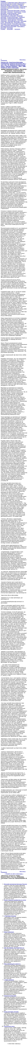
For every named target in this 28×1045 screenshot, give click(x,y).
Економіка (16, 7)
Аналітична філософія (13, 10)
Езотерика (3, 7)
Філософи (22, 25)
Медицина (20, 4)
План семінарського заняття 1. (12, 963)
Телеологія (4, 19)
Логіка (19, 13)
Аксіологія (3, 10)
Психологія (4, 6)
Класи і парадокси (9, 932)
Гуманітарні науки (12, 2)
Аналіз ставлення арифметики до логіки (15, 900)
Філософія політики (6, 23)
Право (21, 5)
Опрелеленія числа (9, 1026)
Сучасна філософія (12, 17)
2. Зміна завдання (9, 979)
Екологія (10, 7)
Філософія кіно (9, 22)
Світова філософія (13, 14)
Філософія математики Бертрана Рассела (15, 884)
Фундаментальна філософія (8, 26)
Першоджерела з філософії (8, 15)
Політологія (15, 5)
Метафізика (4, 14)
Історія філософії (12, 13)
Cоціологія (3, 2)
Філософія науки (18, 22)
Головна (3, 29)
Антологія (10, 11)
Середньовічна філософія (14, 18)
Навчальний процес (13, 6)
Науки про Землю (5, 5)
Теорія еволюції (12, 19)
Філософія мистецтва (14, 21)
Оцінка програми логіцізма (11, 1011)
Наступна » (23, 59)
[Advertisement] (14, 44)
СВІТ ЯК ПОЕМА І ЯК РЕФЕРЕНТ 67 (14, 948)
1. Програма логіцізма (10, 916)
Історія (14, 4)
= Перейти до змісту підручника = (14, 873)
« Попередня (4, 59)
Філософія (23, 6)
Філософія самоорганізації (11, 25)
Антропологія (17, 11)
